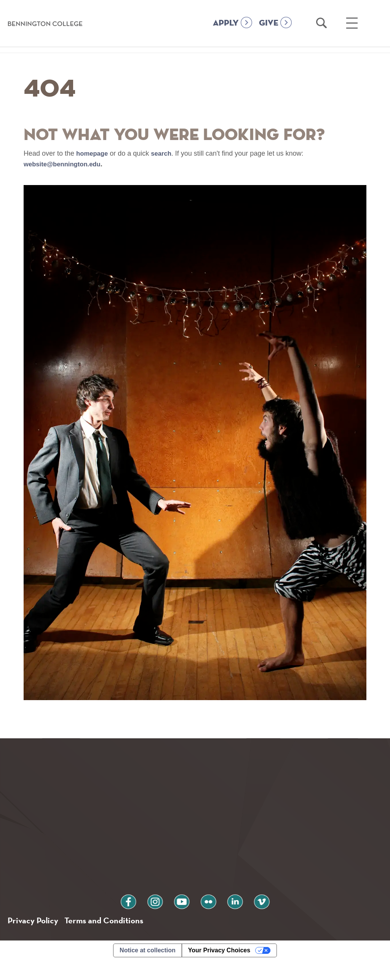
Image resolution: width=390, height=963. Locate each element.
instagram (162, 902)
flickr (206, 902)
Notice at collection (148, 953)
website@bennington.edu (65, 164)
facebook (140, 902)
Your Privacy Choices (219, 953)
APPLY (226, 23)
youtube (184, 902)
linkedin (227, 902)
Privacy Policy (34, 922)
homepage (93, 153)
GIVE (268, 23)
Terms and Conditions (109, 922)
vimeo (249, 902)
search (164, 153)
